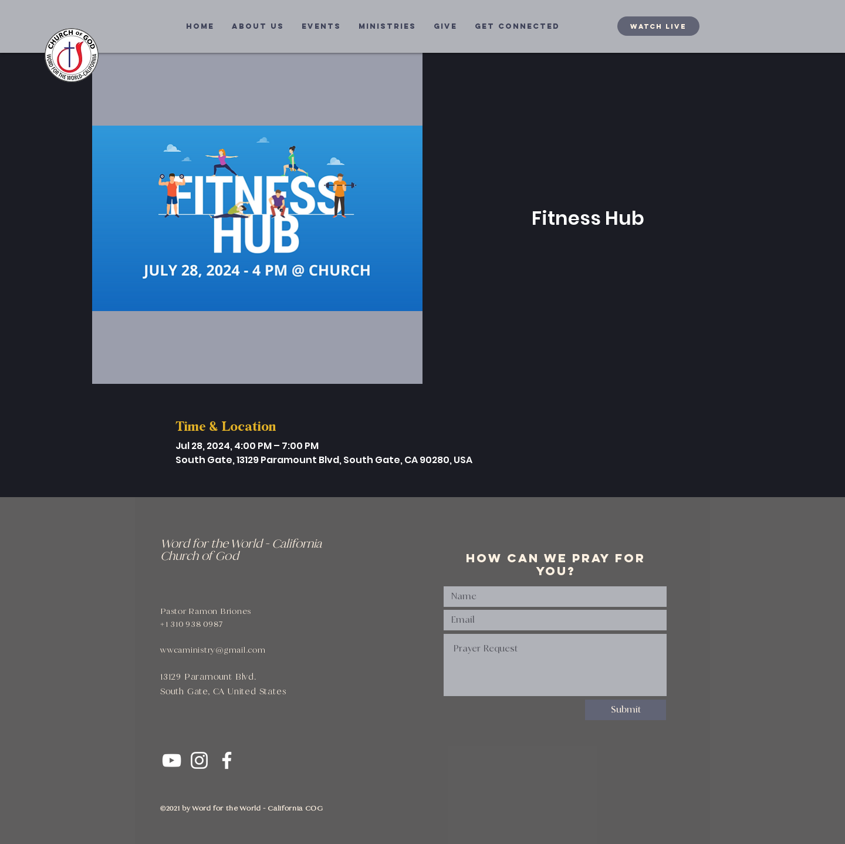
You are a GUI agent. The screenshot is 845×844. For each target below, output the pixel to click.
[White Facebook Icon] (226, 760)
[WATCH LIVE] (658, 26)
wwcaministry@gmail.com (213, 649)
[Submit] (625, 710)
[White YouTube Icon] (171, 760)
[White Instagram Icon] (199, 760)
